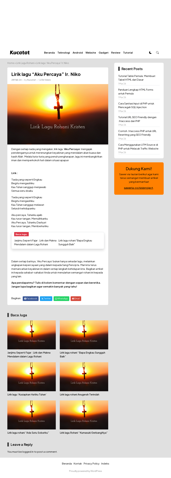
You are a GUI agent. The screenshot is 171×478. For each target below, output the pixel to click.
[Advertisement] (85, 23)
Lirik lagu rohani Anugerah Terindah (79, 394)
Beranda (67, 463)
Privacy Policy (92, 463)
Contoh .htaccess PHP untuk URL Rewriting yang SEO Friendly (137, 132)
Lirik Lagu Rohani (25, 62)
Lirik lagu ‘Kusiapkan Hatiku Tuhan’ (27, 394)
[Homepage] (20, 52)
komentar (59, 282)
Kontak (78, 463)
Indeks (105, 463)
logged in (28, 451)
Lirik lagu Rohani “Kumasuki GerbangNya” (84, 432)
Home (10, 62)
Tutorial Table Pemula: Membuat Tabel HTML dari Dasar (136, 77)
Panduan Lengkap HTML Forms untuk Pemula (135, 91)
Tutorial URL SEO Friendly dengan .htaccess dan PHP (137, 118)
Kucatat (31, 79)
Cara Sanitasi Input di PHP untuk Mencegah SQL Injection (136, 105)
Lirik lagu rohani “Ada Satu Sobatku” (28, 432)
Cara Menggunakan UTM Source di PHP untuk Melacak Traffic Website (138, 146)
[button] (157, 52)
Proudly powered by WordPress (85, 470)
